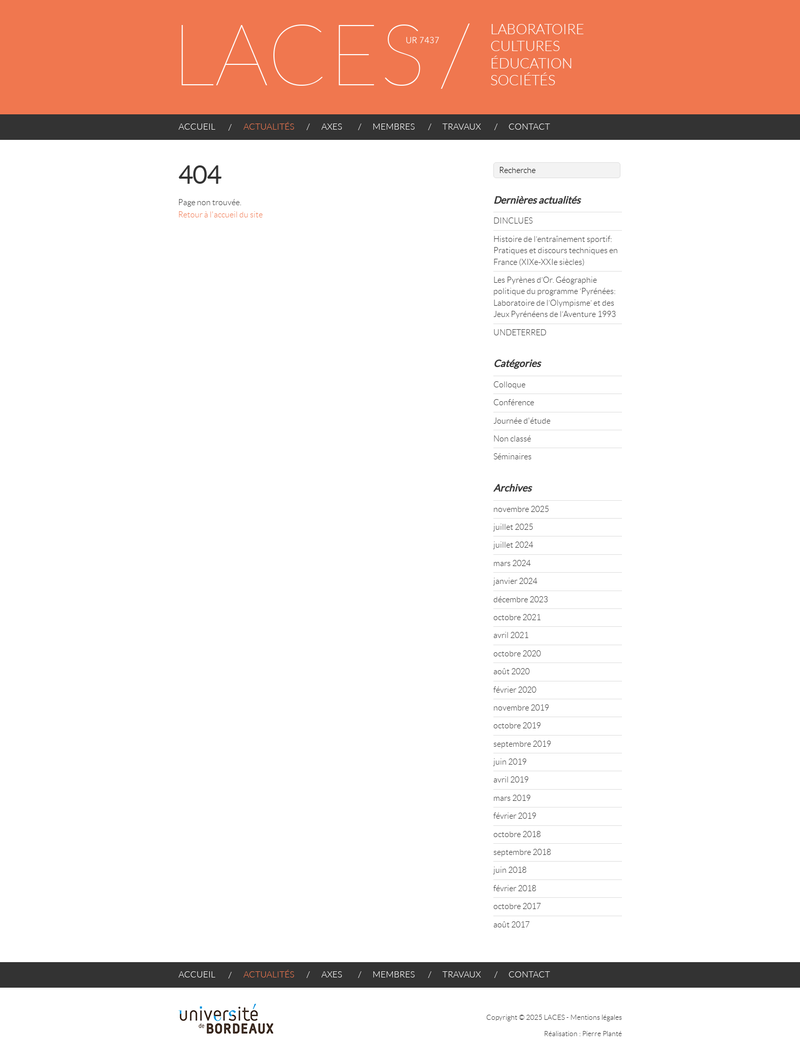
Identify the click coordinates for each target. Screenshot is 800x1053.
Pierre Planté (602, 1034)
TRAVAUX (457, 130)
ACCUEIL (202, 130)
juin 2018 (510, 870)
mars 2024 (512, 563)
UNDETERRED (519, 332)
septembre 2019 (522, 744)
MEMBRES (389, 130)
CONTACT (525, 130)
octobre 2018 (517, 834)
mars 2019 (512, 798)
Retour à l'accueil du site (220, 214)
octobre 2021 (517, 617)
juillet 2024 (513, 545)
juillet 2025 (513, 527)
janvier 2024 (515, 581)
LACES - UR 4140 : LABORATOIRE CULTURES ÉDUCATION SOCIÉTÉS (389, 57)
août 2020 (511, 671)
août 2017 (511, 924)
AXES (330, 130)
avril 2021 (511, 635)
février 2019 (514, 816)
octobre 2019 (517, 725)
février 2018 (514, 888)
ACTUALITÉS (265, 130)
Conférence (513, 402)
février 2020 (514, 689)
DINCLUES (513, 220)
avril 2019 (511, 779)
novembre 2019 (521, 707)
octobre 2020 (517, 653)
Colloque (509, 384)
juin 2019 (510, 761)
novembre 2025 (521, 509)
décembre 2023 (520, 599)
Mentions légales (596, 1017)
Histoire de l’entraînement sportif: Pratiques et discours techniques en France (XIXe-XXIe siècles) (555, 250)
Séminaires (512, 456)
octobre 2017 (517, 906)
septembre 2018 (522, 852)
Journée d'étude (522, 421)
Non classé (512, 438)
